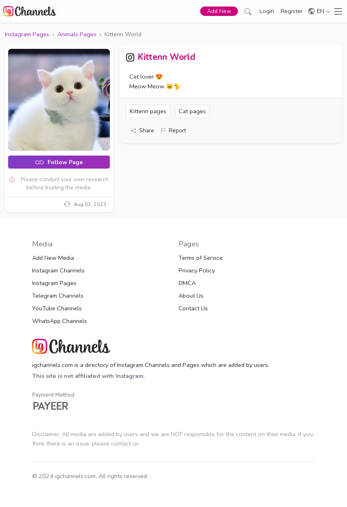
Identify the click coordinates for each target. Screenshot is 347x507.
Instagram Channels (58, 270)
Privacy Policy (197, 270)
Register (292, 11)
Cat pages (192, 111)
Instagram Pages (54, 283)
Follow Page (59, 162)
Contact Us (193, 308)
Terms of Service (201, 258)
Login (267, 11)
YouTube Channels (57, 308)
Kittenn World (166, 57)
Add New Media (53, 258)
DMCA (187, 283)
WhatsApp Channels (59, 321)
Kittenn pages (148, 111)
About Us (191, 296)
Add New (219, 11)
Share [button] (142, 130)
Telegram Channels (57, 296)
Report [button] (173, 130)
